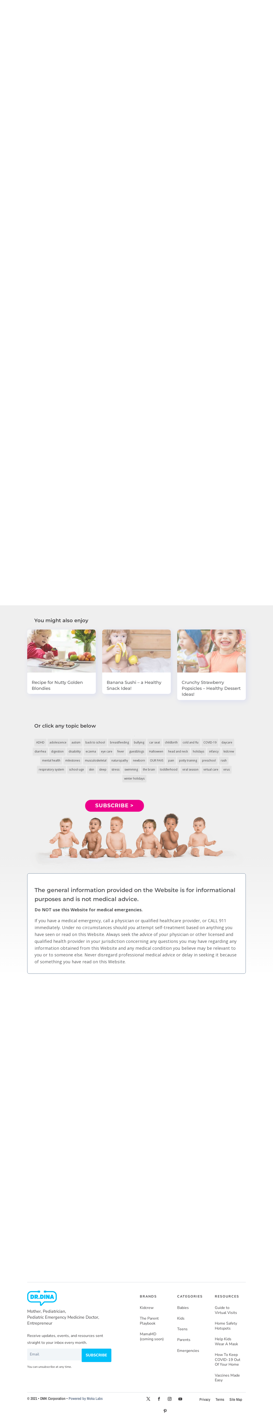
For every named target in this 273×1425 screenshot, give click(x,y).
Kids (181, 1318)
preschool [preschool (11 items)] (209, 760)
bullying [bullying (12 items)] (139, 742)
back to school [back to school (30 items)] (95, 742)
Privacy (204, 1399)
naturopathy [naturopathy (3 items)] (119, 760)
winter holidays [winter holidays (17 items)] (134, 778)
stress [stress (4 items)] (115, 769)
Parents (183, 1339)
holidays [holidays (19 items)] (198, 751)
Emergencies (188, 1350)
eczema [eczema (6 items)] (91, 751)
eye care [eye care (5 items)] (106, 751)
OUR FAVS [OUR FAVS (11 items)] (156, 760)
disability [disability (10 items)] (75, 751)
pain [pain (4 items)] (171, 760)
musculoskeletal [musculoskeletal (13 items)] (95, 760)
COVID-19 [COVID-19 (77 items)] (209, 742)
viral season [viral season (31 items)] (190, 769)
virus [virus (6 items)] (226, 769)
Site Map (235, 1399)
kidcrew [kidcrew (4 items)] (229, 751)
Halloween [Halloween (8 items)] (156, 751)
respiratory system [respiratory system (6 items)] (51, 769)
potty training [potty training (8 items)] (188, 760)
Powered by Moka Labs (86, 1398)
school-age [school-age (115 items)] (76, 769)
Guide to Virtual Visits (226, 1310)
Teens (182, 1329)
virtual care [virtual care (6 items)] (210, 769)
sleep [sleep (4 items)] (102, 769)
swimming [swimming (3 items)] (131, 769)
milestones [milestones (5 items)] (72, 760)
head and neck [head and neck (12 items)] (178, 751)
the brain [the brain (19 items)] (149, 769)
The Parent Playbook (149, 1321)
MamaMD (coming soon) (152, 1337)
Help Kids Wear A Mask (226, 1342)
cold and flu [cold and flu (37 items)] (190, 742)
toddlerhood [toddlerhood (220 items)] (168, 769)
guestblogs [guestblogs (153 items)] (136, 751)
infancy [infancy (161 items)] (214, 751)
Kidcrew (147, 1307)
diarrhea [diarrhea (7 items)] (40, 751)
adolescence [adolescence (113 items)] (57, 742)
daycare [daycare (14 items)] (226, 742)
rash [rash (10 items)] (224, 760)
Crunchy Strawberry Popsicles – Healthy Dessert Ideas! (211, 688)
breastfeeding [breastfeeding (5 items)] (119, 742)
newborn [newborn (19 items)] (139, 760)
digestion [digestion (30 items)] (57, 751)
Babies (183, 1307)
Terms (220, 1399)
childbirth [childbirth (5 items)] (171, 742)
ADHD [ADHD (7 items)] (40, 742)
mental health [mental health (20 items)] (51, 760)
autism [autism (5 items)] (75, 742)
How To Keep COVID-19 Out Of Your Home (227, 1359)
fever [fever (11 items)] (120, 751)
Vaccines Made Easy (227, 1378)
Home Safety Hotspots (226, 1326)
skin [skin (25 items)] (91, 769)
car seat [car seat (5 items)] (154, 742)
